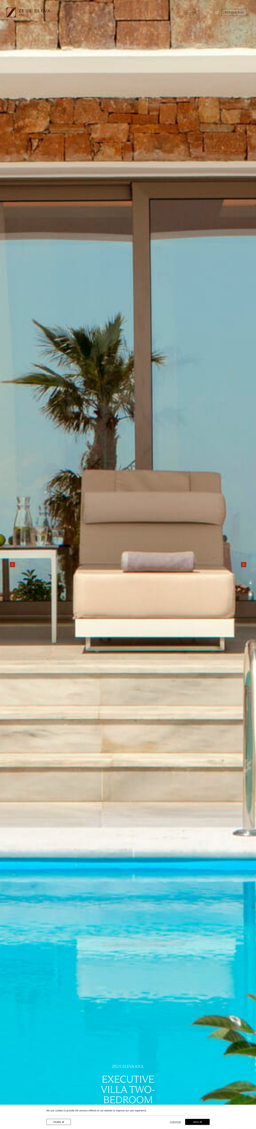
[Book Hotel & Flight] (218, 17)
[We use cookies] (6, 1123)
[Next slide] (243, 564)
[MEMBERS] (212, 17)
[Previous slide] (12, 564)
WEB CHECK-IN (235, 17)
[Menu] (186, 17)
